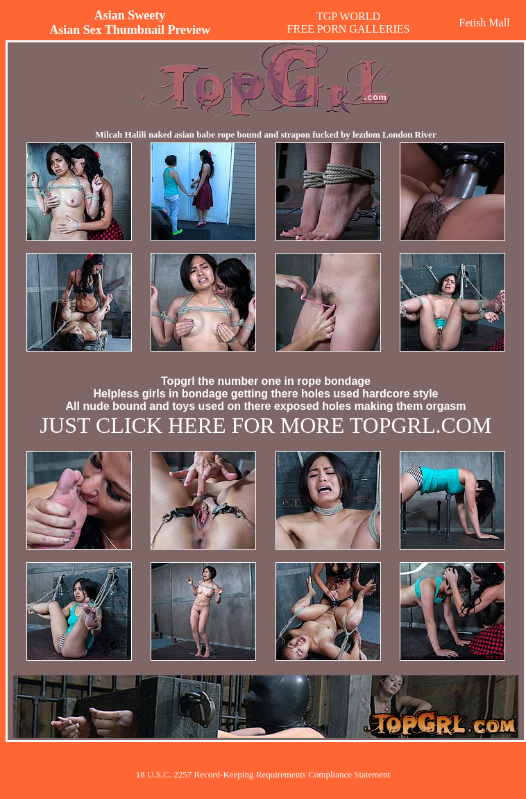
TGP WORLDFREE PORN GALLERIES (348, 22)
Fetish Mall (484, 22)
